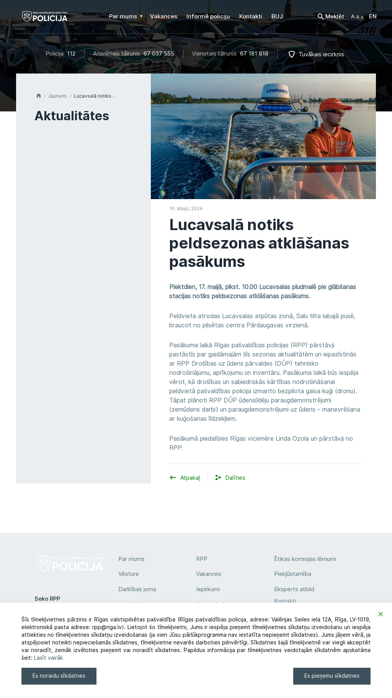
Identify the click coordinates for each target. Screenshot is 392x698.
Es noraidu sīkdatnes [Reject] (59, 676)
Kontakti (285, 601)
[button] (357, 16)
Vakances (208, 573)
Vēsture (128, 573)
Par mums (131, 559)
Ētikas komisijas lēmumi (305, 559)
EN (373, 16)
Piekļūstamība (292, 573)
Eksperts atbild (294, 589)
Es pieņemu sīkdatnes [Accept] (331, 676)
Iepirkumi (208, 589)
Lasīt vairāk (48, 658)
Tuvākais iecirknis (321, 54)
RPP (201, 559)
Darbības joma (137, 589)
